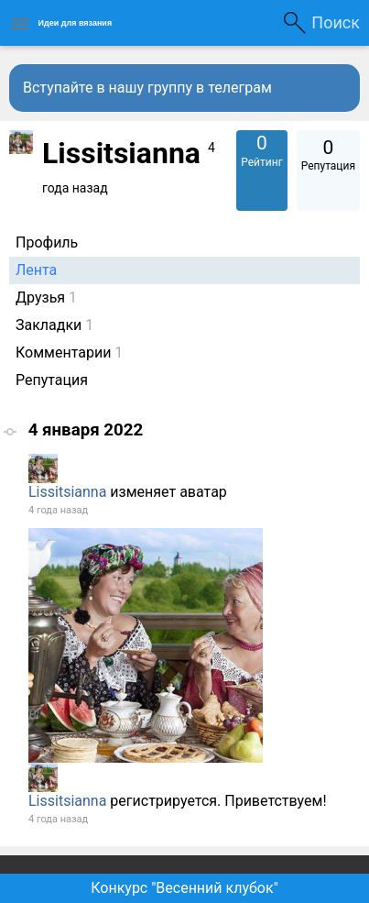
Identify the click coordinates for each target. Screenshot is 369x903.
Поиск (335, 22)
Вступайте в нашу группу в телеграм (147, 87)
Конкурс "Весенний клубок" (184, 888)
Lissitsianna (67, 492)
